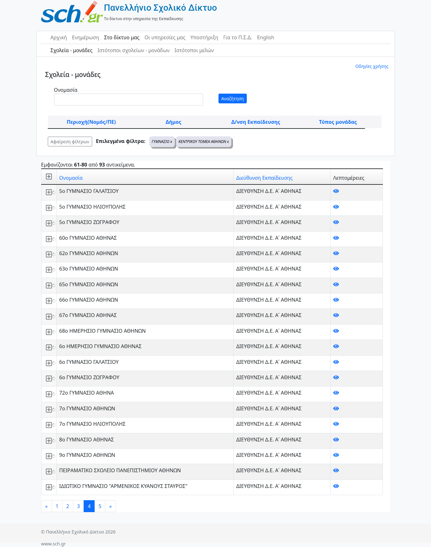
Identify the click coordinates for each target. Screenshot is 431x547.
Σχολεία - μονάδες (71, 50)
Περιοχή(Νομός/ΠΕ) (91, 121)
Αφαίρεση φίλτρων (70, 142)
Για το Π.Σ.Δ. (237, 37)
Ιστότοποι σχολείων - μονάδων (133, 50)
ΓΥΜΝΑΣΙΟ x (162, 141)
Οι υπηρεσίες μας (165, 37)
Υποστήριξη (204, 37)
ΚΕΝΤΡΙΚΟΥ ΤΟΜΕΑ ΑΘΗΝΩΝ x (204, 141)
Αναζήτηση (232, 98)
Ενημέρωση (85, 37)
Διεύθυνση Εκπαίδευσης (264, 177)
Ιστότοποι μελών (194, 50)
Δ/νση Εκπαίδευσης (255, 121)
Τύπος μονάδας (338, 121)
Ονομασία (66, 89)
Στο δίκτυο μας (121, 37)
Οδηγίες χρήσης (371, 66)
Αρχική (59, 37)
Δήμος (173, 121)
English (265, 37)
